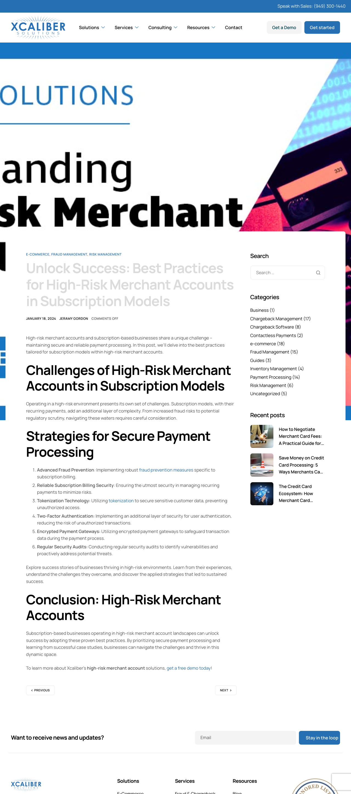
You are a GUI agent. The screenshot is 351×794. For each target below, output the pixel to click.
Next (224, 690)
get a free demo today (189, 668)
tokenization (121, 501)
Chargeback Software (272, 327)
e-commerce (37, 254)
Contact (233, 27)
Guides (257, 360)
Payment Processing (270, 377)
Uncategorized (265, 394)
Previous (42, 690)
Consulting (162, 27)
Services (126, 27)
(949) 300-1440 (330, 6)
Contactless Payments (273, 335)
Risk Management (105, 254)
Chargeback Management (276, 319)
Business (259, 310)
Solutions (92, 27)
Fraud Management (69, 254)
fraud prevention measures (166, 470)
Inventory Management (273, 369)
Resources (201, 27)
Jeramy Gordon (73, 318)
